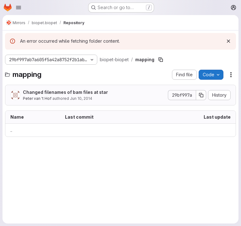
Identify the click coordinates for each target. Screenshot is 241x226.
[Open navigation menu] (18, 8)
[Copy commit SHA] (201, 95)
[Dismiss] (228, 41)
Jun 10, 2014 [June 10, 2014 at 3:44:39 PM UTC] (81, 98)
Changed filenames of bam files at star (65, 92)
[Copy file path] (161, 60)
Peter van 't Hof (37, 98)
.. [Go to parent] (11, 130)
